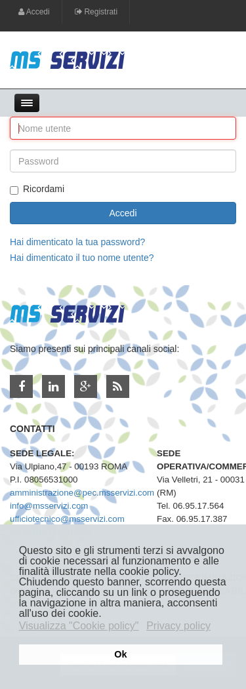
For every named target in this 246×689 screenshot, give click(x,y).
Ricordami (37, 189)
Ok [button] (120, 654)
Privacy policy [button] (178, 625)
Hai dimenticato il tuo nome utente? (82, 257)
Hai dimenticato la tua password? (77, 242)
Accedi (34, 11)
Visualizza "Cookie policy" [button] (79, 625)
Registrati (96, 11)
